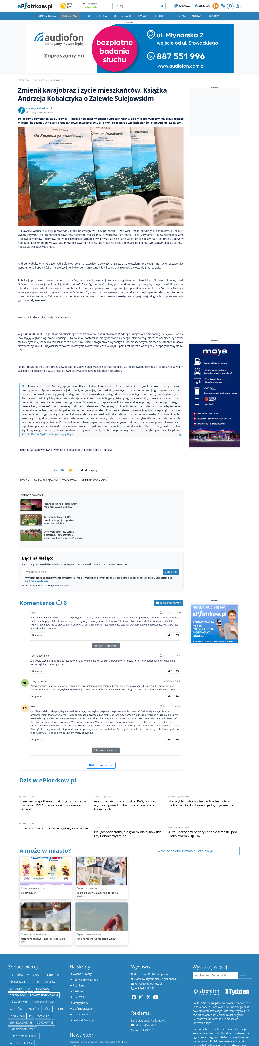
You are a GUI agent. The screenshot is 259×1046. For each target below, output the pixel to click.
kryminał (52, 1033)
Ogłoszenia (178, 16)
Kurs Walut (182, 6)
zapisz (121, 1036)
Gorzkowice (45, 1006)
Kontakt (197, 16)
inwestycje (17, 999)
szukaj (244, 959)
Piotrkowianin (39, 999)
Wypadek (16, 972)
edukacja (42, 972)
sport (59, 992)
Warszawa (17, 1040)
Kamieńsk (33, 992)
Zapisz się (171, 563)
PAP (29, 972)
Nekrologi (202, 6)
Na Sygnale (18, 965)
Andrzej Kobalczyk (94, 471)
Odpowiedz (37, 626)
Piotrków (52, 958)
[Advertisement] (214, 112)
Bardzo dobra (90, 7)
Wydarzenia (69, 16)
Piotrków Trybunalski (25, 958)
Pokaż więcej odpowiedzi (106, 636)
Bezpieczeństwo (43, 985)
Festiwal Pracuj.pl (83, 1003)
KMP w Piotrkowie (22, 1012)
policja (34, 965)
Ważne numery (82, 957)
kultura (34, 1040)
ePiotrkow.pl (25, 80)
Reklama (78, 974)
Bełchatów (18, 979)
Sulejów (49, 965)
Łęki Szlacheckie (21, 1006)
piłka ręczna (18, 985)
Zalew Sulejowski (46, 471)
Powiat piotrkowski (44, 979)
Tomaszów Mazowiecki (25, 1033)
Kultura (101, 16)
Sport (86, 16)
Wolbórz (16, 992)
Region (158, 16)
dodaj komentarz (168, 594)
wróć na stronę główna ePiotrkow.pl (185, 834)
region (24, 471)
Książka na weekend (24, 1019)
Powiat (141, 16)
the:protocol (80, 998)
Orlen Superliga (21, 1026)
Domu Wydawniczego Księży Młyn (52, 434)
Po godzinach (121, 16)
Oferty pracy (80, 986)
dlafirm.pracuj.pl (83, 992)
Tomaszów (69, 471)
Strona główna (45, 16)
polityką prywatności (36, 572)
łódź (47, 992)
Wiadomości (57, 80)
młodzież (51, 1040)
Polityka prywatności (85, 963)
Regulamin (79, 969)
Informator (216, 16)
